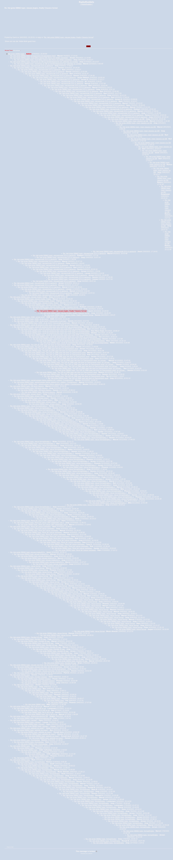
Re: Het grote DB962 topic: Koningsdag (25, 740)
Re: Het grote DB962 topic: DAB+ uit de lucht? (27, 317)
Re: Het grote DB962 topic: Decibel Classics (30, 677)
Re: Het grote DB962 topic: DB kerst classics (27, 386)
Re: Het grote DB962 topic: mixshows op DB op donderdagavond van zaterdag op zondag (44, 62)
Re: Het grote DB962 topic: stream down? (26, 394)
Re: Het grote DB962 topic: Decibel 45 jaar (26, 637)
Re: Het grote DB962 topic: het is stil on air (26, 706)
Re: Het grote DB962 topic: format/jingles (29, 762)
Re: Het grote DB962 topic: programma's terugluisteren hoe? (33, 56)
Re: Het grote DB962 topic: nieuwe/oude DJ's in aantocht (31, 66)
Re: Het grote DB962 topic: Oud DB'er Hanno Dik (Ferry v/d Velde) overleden (39, 58)
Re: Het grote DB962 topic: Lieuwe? (23, 720)
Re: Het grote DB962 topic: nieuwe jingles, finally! (28, 297)
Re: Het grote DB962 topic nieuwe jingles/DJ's (27, 552)
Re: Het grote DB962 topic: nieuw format (25, 566)
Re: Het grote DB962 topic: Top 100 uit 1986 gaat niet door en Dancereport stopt (40, 345)
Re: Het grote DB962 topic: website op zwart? (27, 728)
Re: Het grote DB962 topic (20, 675)
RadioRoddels (86, 4)
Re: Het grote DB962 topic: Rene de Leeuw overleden (30, 527)
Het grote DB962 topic (16, 54)
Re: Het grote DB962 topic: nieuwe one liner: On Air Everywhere (34, 665)
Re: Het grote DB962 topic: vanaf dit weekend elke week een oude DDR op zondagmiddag (44, 325)
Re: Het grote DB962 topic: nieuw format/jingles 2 (28, 406)
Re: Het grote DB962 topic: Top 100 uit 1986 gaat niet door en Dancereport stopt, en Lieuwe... (72, 360)
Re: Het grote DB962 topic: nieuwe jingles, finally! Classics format (68, 37)
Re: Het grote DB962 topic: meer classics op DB (126, 119)
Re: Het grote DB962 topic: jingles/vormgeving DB (29, 716)
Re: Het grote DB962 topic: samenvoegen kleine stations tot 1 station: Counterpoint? (42, 380)
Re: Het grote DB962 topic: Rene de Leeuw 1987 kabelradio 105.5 (35, 521)
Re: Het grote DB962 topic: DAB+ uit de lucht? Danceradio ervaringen (40, 321)
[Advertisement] (19, 22)
